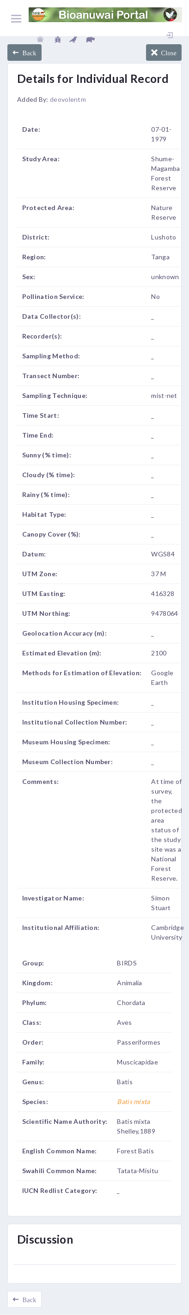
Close (167, 52)
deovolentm (68, 99)
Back (27, 52)
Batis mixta (133, 1101)
